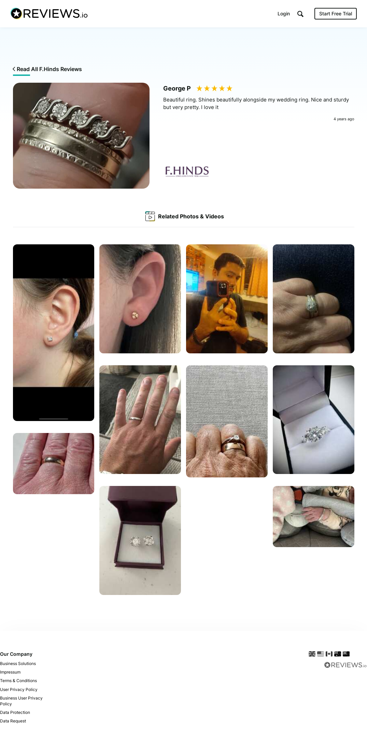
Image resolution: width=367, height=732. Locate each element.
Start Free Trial (335, 13)
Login (284, 13)
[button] (300, 14)
